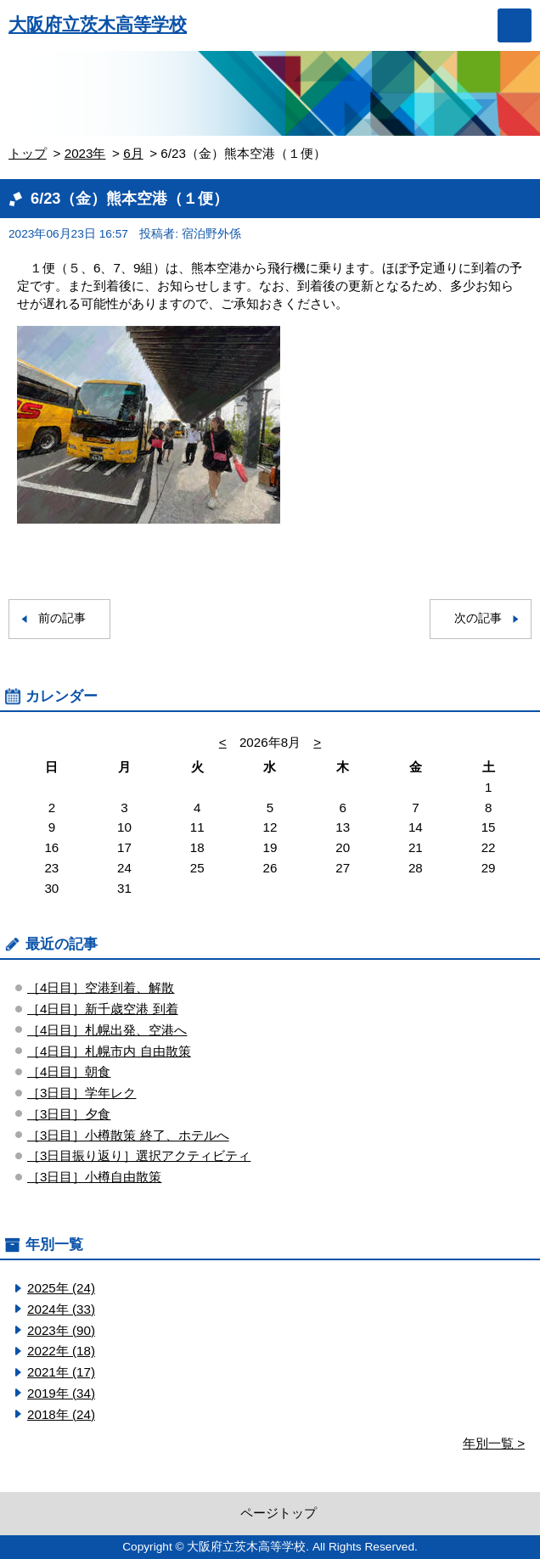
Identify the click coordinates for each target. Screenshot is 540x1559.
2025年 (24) (61, 1288)
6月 (133, 153)
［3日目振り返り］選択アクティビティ (138, 1155)
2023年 (85, 153)
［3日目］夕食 (68, 1114)
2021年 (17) (61, 1372)
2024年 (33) (61, 1309)
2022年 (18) (61, 1350)
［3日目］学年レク (81, 1092)
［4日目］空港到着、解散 (100, 987)
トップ (27, 153)
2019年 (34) (61, 1393)
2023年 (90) (61, 1330)
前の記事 (62, 618)
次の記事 (478, 618)
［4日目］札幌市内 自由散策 (109, 1051)
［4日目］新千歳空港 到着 (102, 1008)
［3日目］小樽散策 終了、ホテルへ (128, 1135)
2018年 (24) (61, 1414)
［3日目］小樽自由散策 (94, 1176)
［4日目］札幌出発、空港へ (107, 1030)
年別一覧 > (494, 1443)
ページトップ (278, 1513)
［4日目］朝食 (68, 1071)
